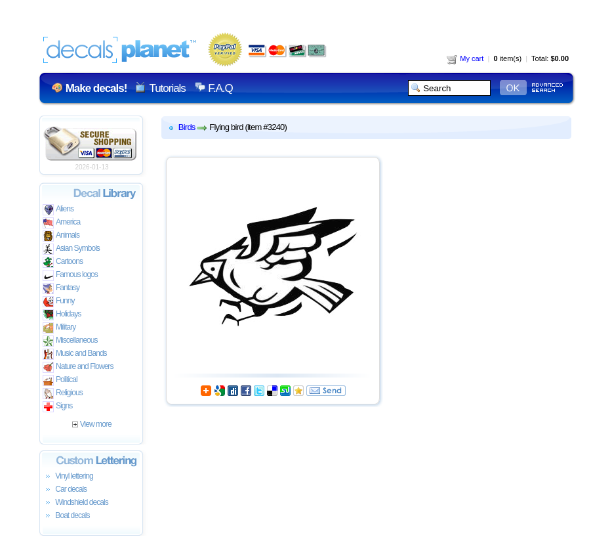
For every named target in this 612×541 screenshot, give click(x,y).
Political (60, 380)
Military (59, 328)
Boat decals (66, 516)
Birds (186, 127)
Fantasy (61, 288)
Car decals (65, 490)
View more (91, 424)
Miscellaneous (70, 341)
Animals (61, 236)
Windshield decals (75, 503)
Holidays (62, 314)
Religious (63, 393)
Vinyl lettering (68, 476)
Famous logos (70, 275)
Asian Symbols (71, 249)
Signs (57, 406)
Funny (59, 301)
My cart (465, 58)
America (61, 222)
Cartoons (63, 262)
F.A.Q (220, 88)
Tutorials (167, 88)
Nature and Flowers (78, 367)
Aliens (58, 209)
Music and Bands (75, 354)
